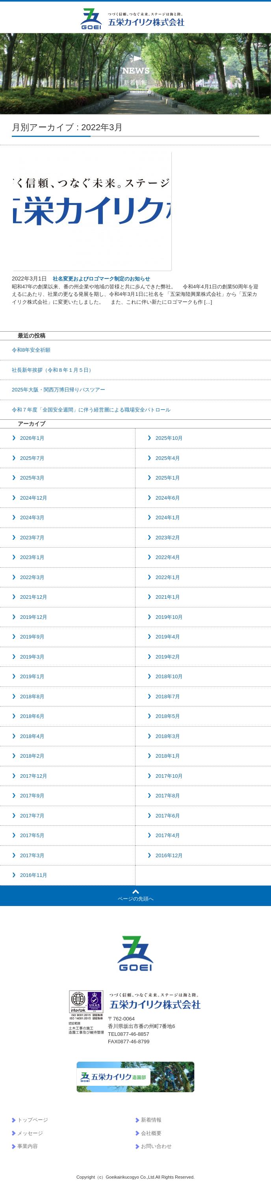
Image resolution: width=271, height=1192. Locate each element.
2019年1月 (32, 676)
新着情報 (151, 1120)
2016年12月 (169, 855)
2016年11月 (33, 875)
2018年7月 (168, 696)
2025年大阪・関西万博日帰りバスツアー (58, 390)
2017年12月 (33, 776)
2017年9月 (32, 796)
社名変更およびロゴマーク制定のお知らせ (101, 279)
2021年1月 (168, 597)
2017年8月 (168, 796)
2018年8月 (32, 696)
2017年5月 (32, 835)
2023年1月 (32, 557)
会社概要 (151, 1133)
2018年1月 (168, 756)
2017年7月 (32, 816)
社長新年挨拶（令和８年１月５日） (53, 370)
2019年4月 (168, 637)
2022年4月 (168, 557)
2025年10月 (169, 438)
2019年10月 (169, 617)
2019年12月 (33, 617)
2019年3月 (32, 657)
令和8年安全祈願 (31, 350)
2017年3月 (32, 855)
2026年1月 (32, 438)
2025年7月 (32, 458)
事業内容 (27, 1146)
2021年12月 (33, 597)
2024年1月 (168, 517)
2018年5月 (168, 716)
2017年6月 (168, 816)
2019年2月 (168, 657)
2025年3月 (32, 478)
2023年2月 (168, 538)
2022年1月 (168, 577)
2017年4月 (168, 835)
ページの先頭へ (136, 899)
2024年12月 (33, 498)
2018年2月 (32, 756)
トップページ (32, 1120)
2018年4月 (32, 736)
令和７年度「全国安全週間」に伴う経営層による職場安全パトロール (91, 410)
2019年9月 (32, 637)
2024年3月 (32, 517)
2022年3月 (32, 577)
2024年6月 (168, 498)
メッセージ (30, 1133)
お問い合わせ (156, 1146)
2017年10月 (169, 776)
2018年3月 (168, 736)
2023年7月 (32, 538)
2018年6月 (32, 716)
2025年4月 (168, 458)
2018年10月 (169, 676)
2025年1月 (168, 478)
